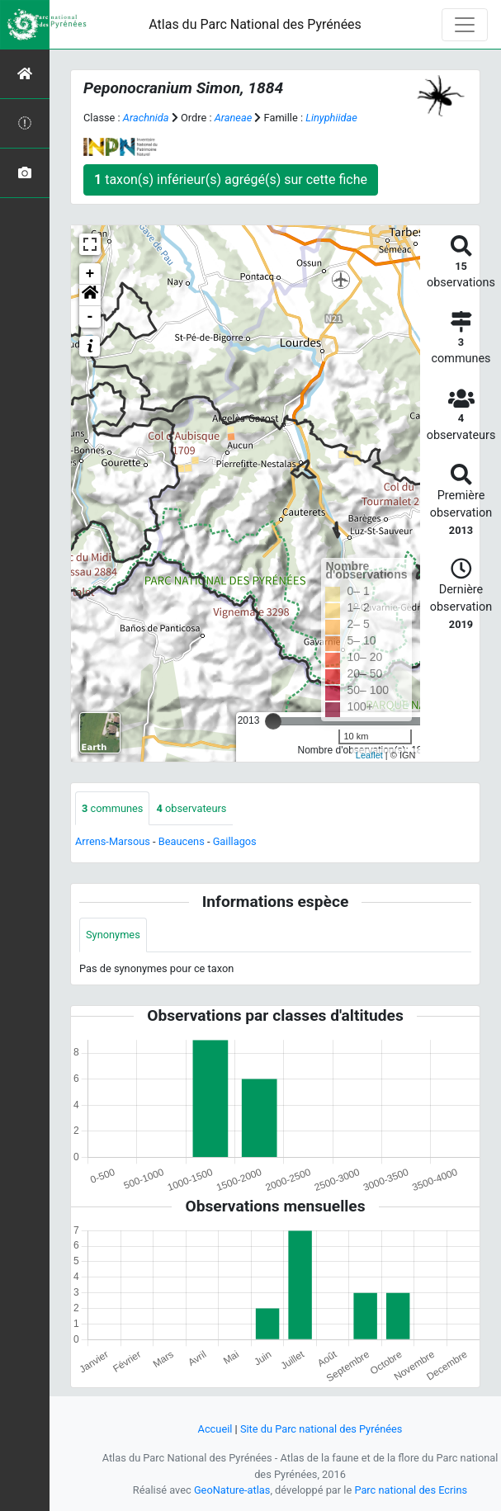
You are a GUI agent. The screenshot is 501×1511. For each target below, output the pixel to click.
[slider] (273, 721)
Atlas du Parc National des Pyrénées (255, 24)
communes (112, 808)
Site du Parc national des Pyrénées (321, 1429)
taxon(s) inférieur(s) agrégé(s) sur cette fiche (230, 179)
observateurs (191, 808)
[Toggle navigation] (465, 24)
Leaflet (369, 755)
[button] (90, 295)
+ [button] (90, 274)
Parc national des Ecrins (410, 1490)
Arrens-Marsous (112, 841)
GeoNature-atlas (232, 1490)
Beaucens (181, 841)
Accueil (215, 1429)
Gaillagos (235, 841)
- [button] (90, 317)
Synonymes (113, 934)
